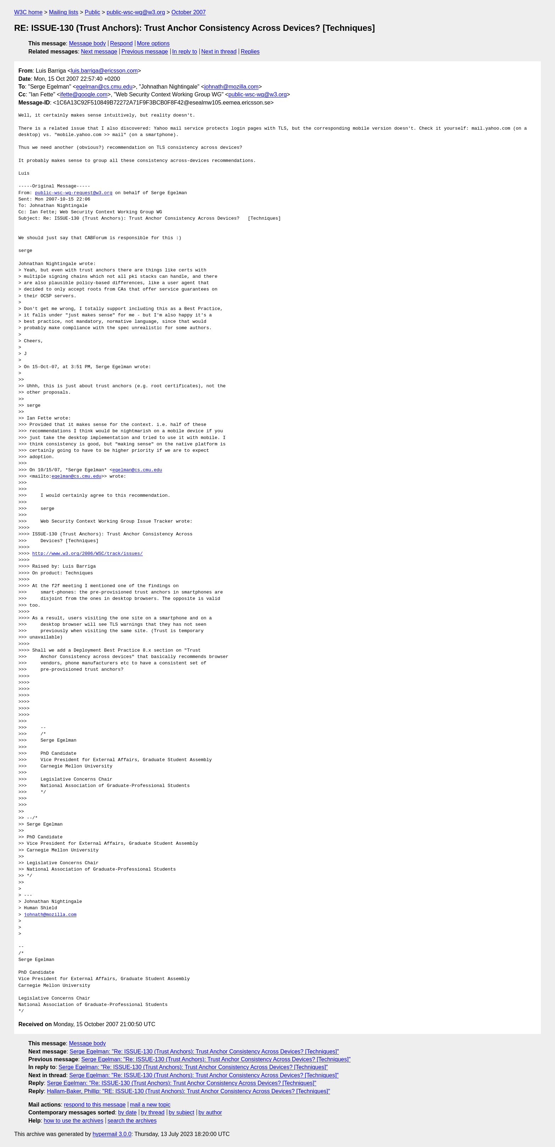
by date (127, 1112)
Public (92, 12)
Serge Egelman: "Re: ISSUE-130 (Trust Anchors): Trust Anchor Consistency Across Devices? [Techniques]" (204, 1051)
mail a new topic (150, 1105)
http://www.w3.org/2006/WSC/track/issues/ (87, 554)
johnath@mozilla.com (231, 87)
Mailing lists (63, 12)
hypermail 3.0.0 (111, 1134)
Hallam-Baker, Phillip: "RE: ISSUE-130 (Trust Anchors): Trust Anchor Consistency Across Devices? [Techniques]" (188, 1091)
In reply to (184, 52)
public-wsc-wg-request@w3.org (73, 193)
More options (153, 43)
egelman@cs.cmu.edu (104, 87)
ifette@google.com (84, 94)
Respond (121, 43)
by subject (181, 1112)
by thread (153, 1112)
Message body (87, 43)
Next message (99, 52)
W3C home (28, 12)
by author (210, 1112)
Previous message (144, 52)
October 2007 (188, 12)
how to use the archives (73, 1121)
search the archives (132, 1121)
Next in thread (219, 52)
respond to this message (94, 1105)
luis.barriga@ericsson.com (104, 71)
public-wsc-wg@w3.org (136, 12)
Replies (250, 52)
